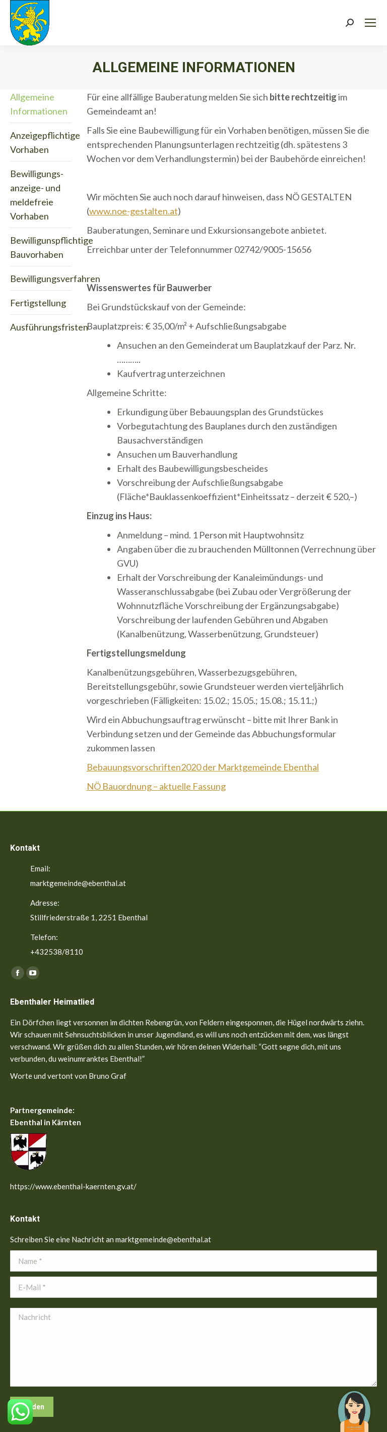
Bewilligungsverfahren (55, 278)
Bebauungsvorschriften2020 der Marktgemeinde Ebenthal (203, 767)
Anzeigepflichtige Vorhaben (45, 142)
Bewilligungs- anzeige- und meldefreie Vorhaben (36, 195)
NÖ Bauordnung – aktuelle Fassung (156, 786)
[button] (354, 1404)
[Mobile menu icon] (370, 22)
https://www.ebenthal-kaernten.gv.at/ (73, 1186)
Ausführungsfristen (49, 327)
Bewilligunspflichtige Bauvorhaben (51, 247)
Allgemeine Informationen (39, 104)
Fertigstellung (38, 302)
